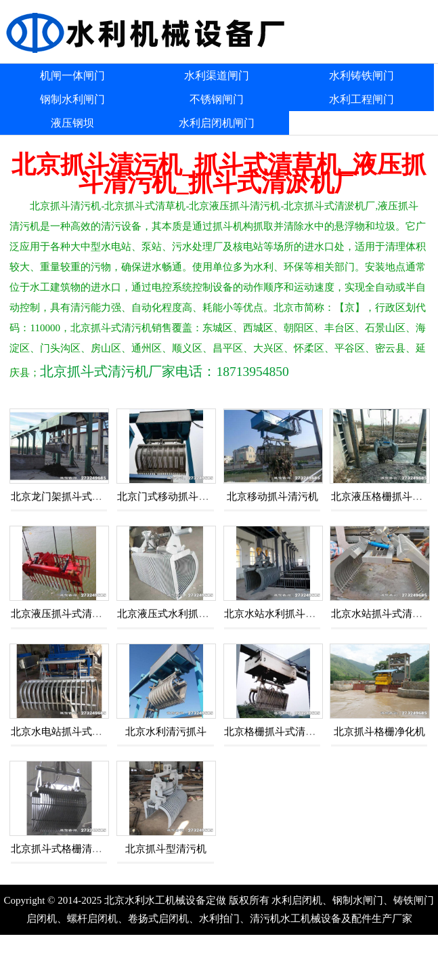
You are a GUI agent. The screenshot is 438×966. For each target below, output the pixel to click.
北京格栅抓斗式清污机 (275, 731)
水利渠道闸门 (216, 75)
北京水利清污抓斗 (165, 731)
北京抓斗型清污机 (165, 848)
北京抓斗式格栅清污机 (61, 848)
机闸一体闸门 (72, 75)
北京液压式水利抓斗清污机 (178, 613)
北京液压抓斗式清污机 (61, 613)
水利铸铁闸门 (361, 75)
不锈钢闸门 (217, 99)
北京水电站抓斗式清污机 (67, 731)
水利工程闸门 (361, 99)
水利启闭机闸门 (217, 123)
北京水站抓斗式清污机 (382, 613)
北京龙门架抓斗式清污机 (67, 496)
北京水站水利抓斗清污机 (280, 613)
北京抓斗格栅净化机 (379, 731)
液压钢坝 (72, 123)
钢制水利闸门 (72, 99)
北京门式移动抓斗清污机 (173, 496)
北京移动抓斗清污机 (272, 496)
